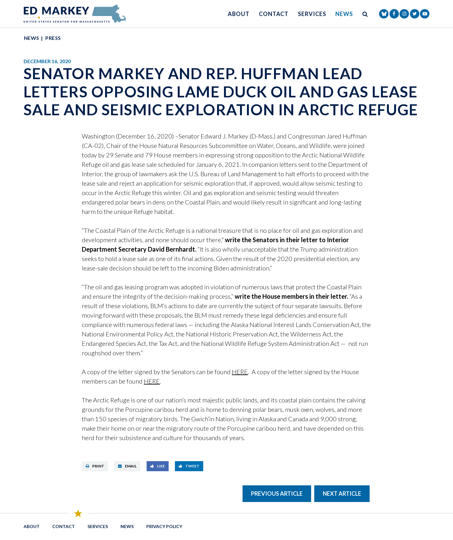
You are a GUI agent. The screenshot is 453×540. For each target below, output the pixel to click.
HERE (240, 371)
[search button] (365, 14)
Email (127, 466)
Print (95, 466)
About (238, 13)
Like (157, 466)
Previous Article (277, 493)
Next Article (342, 493)
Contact (273, 13)
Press (53, 38)
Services (312, 13)
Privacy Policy (164, 526)
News (344, 13)
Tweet (189, 466)
